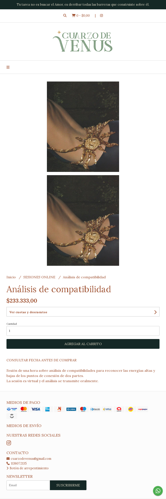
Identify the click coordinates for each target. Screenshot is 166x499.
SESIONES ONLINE (39, 277)
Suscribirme (68, 485)
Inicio (11, 277)
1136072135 (16, 463)
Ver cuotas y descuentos (28, 312)
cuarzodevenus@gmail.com (28, 459)
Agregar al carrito (83, 344)
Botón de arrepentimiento (27, 468)
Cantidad (11, 323)
